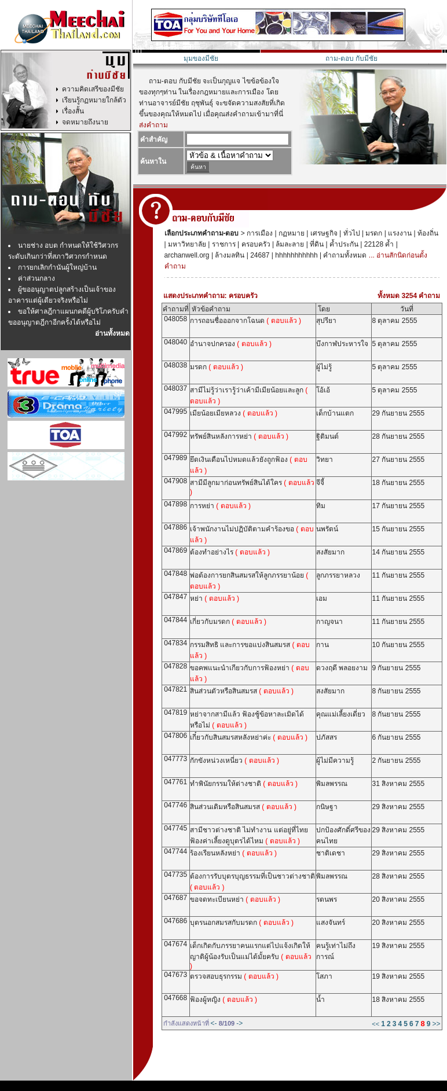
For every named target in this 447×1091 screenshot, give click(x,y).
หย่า (214, 598)
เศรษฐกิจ (322, 233)
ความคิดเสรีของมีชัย (93, 89)
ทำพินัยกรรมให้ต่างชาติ (244, 784)
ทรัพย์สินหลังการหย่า (239, 436)
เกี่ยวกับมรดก (228, 622)
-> (239, 1023)
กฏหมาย (291, 233)
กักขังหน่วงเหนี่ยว (234, 760)
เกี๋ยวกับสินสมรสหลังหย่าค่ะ (248, 737)
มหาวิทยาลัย (186, 244)
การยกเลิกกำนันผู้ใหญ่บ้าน (57, 267)
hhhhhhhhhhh (295, 255)
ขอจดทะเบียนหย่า (235, 899)
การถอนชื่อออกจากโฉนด (245, 321)
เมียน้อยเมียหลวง (233, 413)
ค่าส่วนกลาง (36, 278)
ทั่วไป (350, 233)
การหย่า (220, 506)
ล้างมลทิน (228, 255)
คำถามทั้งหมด (344, 255)
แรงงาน (399, 233)
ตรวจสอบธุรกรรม (234, 976)
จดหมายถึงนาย (85, 122)
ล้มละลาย (289, 244)
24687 (259, 255)
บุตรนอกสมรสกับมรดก (242, 923)
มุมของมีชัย (201, 58)
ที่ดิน (316, 244)
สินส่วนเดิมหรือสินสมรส (243, 807)
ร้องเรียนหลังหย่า (233, 853)
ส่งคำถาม (153, 125)
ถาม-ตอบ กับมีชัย (351, 58)
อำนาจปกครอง (231, 344)
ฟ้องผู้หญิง (223, 1000)
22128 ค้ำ (378, 244)
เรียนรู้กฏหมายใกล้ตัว (94, 100)
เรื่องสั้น (73, 111)
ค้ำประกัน (343, 244)
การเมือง (259, 233)
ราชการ (222, 244)
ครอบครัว (254, 244)
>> (436, 1024)
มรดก (373, 233)
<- (214, 1023)
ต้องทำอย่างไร (230, 552)
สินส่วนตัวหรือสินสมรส (242, 691)
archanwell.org (187, 255)
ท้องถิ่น (427, 233)
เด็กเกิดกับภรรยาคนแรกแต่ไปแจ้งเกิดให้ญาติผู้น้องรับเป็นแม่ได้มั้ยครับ (251, 956)
